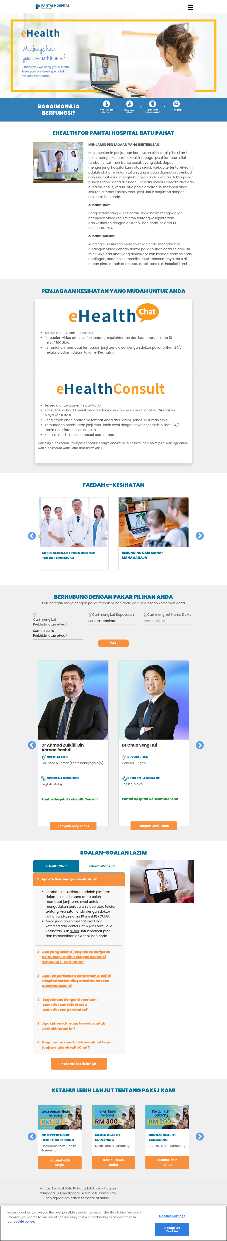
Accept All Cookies (172, 1231)
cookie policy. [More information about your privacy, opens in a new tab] (24, 1223)
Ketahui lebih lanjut (79, 1063)
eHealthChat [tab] (56, 866)
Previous (29, 534)
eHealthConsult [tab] (102, 866)
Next (197, 534)
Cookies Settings (172, 1217)
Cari (113, 643)
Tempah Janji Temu (73, 826)
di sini (74, 931)
